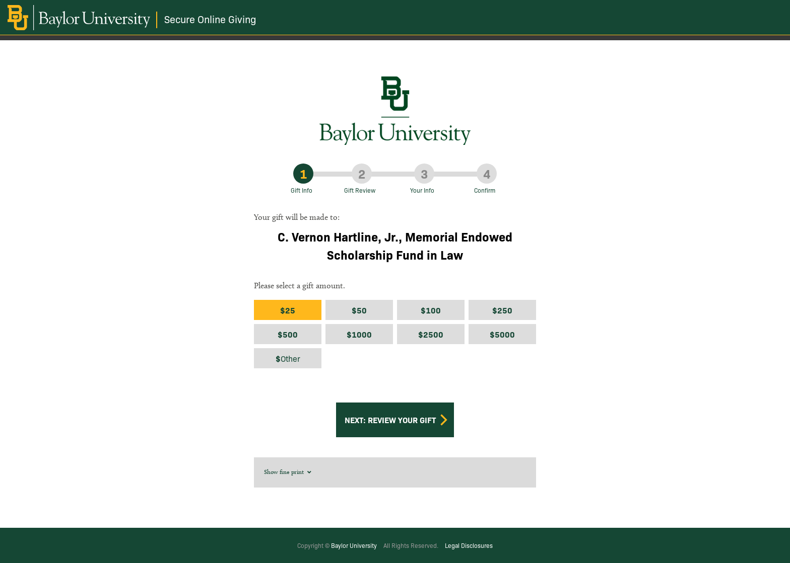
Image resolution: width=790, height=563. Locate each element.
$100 (431, 309)
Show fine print (288, 471)
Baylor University (354, 545)
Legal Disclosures (469, 545)
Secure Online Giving (210, 19)
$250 (502, 309)
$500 (288, 334)
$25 (287, 309)
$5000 (502, 334)
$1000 (359, 334)
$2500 (430, 334)
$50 (359, 309)
